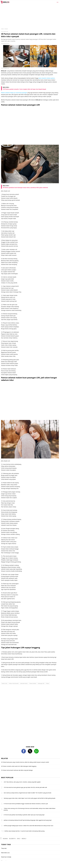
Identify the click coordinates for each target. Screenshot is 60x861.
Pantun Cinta (4, 683)
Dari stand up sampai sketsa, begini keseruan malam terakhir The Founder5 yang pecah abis (27, 793)
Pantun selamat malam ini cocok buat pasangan (14, 92)
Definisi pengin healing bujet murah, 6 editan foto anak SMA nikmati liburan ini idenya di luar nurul (28, 825)
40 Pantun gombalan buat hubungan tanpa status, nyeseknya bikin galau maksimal (25, 187)
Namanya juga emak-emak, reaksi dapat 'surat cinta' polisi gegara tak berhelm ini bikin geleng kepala (29, 798)
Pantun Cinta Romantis (13, 683)
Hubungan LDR (41, 683)
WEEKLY (24, 838)
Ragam (6, 28)
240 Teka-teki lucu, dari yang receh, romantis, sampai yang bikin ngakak (22, 782)
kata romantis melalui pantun (47, 78)
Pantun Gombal (32, 683)
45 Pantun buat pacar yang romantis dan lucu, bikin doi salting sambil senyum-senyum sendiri (25, 762)
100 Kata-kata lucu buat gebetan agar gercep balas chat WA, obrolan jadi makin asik (25, 787)
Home (2, 28)
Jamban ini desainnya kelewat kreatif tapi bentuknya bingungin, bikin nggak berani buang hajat (28, 820)
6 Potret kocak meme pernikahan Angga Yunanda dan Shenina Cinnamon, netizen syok (26, 803)
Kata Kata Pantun (24, 683)
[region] (33, 11)
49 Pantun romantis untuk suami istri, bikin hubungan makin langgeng (18, 766)
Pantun (47, 683)
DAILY (18, 838)
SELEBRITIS (12, 838)
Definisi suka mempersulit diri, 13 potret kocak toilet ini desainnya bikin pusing (24, 831)
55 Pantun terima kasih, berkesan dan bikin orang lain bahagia (17, 770)
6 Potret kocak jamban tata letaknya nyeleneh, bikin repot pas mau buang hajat (24, 814)
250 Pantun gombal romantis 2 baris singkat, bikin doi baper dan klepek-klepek (24, 89)
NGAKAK (5, 838)
